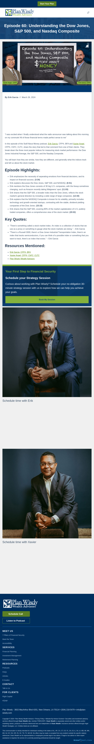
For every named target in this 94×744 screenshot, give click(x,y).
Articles (5, 676)
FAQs (4, 672)
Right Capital (7, 696)
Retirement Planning (10, 660)
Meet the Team (8, 639)
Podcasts (6, 668)
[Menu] (88, 12)
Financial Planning (9, 652)
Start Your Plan (47, 4)
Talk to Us (6, 688)
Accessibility (7, 643)
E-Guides (6, 680)
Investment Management (11, 656)
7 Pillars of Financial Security (13, 635)
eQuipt (4, 701)
